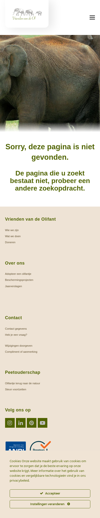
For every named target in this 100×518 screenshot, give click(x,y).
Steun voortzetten (15, 389)
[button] (92, 18)
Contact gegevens (16, 328)
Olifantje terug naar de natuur (22, 383)
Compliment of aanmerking (21, 351)
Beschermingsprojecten (19, 279)
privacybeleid (19, 481)
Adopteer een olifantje (18, 273)
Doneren (10, 242)
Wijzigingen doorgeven (18, 345)
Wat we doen (13, 236)
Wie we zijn (12, 230)
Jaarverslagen (13, 286)
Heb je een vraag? (16, 334)
